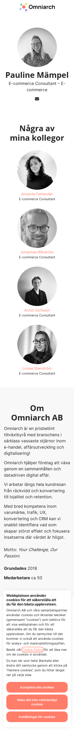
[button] (66, 7)
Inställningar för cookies (37, 717)
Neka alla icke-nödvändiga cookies (37, 702)
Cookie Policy (32, 650)
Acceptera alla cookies (37, 687)
